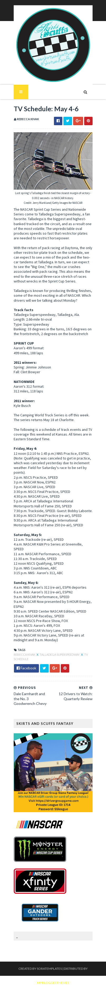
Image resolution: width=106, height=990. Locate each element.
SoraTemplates (49, 969)
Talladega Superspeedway (60, 654)
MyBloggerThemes (53, 983)
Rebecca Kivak (25, 654)
